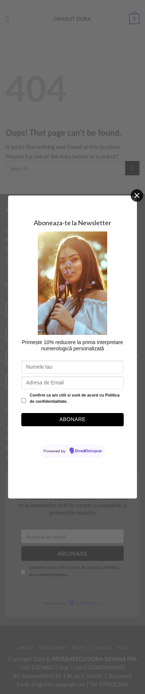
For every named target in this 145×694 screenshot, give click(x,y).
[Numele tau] (72, 367)
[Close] (137, 195)
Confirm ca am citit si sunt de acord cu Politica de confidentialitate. (75, 398)
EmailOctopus (88, 451)
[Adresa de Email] (72, 382)
